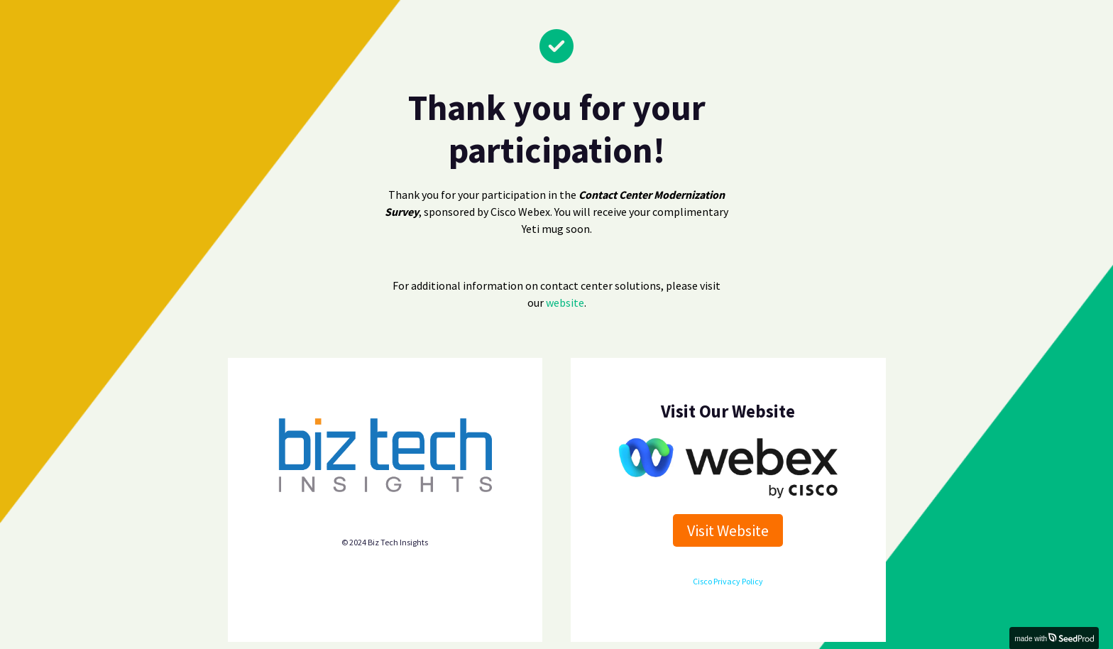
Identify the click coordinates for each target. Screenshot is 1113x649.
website (565, 302)
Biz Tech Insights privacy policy (385, 515)
